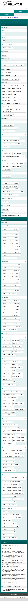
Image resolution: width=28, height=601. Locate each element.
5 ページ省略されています (10, 354)
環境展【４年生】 (21, 437)
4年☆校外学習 (6, 166)
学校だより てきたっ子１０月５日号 (11, 255)
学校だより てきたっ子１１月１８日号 (11, 246)
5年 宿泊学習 (16, 453)
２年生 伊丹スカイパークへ (9, 370)
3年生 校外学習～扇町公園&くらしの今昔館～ (13, 394)
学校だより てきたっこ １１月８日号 (11, 321)
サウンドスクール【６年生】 (9, 501)
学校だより (6, 82)
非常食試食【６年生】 (18, 499)
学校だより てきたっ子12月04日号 (10, 288)
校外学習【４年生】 (16, 434)
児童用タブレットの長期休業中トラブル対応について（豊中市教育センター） (13, 114)
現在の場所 (15, 17)
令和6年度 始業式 (7, 520)
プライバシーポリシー (21, 597)
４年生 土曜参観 (6, 434)
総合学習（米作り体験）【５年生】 (10, 464)
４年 (4, 160)
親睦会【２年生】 (6, 376)
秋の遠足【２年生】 (7, 373)
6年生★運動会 (6, 188)
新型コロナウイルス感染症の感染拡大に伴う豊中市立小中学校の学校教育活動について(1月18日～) (13, 561)
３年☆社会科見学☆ (7, 153)
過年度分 (21, 11)
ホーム (7, 11)
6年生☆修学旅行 (6, 191)
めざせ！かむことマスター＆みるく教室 (11, 143)
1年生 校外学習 (15, 340)
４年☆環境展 (20, 163)
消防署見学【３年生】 (18, 403)
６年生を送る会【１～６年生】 (9, 523)
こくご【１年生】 (17, 346)
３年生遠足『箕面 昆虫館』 (9, 412)
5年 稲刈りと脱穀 (7, 453)
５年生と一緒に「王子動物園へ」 (10, 364)
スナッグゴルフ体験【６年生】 (9, 496)
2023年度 (5, 261)
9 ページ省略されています (10, 470)
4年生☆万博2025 (6, 169)
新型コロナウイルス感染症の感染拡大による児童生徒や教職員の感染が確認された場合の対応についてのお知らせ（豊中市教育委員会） (13, 557)
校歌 (4, 37)
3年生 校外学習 (17, 153)
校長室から (6, 58)
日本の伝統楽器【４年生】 (19, 440)
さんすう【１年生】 (18, 349)
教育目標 (5, 52)
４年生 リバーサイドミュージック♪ (11, 427)
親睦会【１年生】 (6, 351)
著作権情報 (7, 597)
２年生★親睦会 (6, 146)
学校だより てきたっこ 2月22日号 (11, 270)
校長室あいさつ (19, 65)
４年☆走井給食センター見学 (9, 163)
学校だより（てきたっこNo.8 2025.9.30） (11, 91)
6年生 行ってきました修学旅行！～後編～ (12, 487)
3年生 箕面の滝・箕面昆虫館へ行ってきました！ (14, 156)
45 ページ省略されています (10, 537)
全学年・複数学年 (7, 198)
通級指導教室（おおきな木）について (10, 79)
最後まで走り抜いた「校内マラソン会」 (11, 514)
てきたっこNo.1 (5, 85)
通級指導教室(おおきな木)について (12, 76)
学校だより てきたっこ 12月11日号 (11, 315)
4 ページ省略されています (10, 384)
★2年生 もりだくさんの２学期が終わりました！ (14, 140)
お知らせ (7, 14)
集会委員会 (5, 201)
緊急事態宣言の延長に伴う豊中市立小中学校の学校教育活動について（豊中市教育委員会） (13, 575)
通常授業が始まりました (7, 548)
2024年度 (5, 297)
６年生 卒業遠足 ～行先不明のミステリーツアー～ (13, 478)
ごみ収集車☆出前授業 (16, 166)
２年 (4, 134)
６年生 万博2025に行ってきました (10, 194)
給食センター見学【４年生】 (9, 437)
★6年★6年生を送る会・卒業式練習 (10, 183)
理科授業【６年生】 (7, 499)
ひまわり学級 (6, 206)
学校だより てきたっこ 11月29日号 (11, 318)
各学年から (6, 118)
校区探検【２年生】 (7, 379)
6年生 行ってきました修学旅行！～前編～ (12, 490)
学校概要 (5, 27)
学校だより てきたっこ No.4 (9, 100)
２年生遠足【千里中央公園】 (9, 382)
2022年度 (5, 226)
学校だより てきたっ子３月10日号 (10, 229)
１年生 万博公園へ (7, 343)
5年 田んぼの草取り (7, 456)
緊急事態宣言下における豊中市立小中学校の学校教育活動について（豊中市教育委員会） (13, 579)
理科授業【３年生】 (7, 403)
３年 (4, 150)
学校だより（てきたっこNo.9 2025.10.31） (12, 88)
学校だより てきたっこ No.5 (9, 97)
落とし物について (13, 545)
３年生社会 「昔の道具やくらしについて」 (12, 391)
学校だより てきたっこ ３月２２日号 (11, 264)
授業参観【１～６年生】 (8, 534)
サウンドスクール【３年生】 (9, 400)
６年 (4, 180)
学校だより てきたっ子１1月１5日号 (11, 290)
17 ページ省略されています (10, 257)
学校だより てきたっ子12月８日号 (10, 243)
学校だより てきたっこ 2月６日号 (11, 303)
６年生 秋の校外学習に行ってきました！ (12, 481)
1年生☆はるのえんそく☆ (8, 131)
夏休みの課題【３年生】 (8, 409)
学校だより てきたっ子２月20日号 (10, 273)
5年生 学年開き (6, 176)
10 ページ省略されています (10, 504)
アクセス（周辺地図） (8, 44)
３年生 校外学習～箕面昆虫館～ (10, 397)
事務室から (6, 212)
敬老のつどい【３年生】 (8, 406)
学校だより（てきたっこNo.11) (18, 85)
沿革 (4, 30)
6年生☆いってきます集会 (17, 191)
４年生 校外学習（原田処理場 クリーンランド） (13, 431)
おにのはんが (6, 511)
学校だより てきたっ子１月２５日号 (11, 279)
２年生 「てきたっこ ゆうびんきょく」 (12, 361)
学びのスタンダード (8, 69)
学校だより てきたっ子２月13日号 (10, 234)
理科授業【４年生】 (7, 440)
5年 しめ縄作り (20, 450)
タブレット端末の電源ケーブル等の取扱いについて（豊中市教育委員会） (13, 110)
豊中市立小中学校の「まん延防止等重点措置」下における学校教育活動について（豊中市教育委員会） (13, 552)
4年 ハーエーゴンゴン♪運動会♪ (10, 424)
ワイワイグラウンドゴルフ (8, 517)
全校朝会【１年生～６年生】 (9, 529)
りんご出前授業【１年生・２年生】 (10, 526)
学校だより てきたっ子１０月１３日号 (11, 252)
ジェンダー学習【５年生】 (8, 461)
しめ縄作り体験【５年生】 (8, 459)
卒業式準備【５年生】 (19, 456)
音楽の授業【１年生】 (17, 351)
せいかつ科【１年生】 (7, 349)
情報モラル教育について (7, 107)
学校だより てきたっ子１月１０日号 (11, 282)
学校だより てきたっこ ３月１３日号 (11, 267)
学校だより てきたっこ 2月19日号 (11, 300)
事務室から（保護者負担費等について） (11, 215)
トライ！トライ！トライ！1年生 (10, 128)
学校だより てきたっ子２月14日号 (10, 276)
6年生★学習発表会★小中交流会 (10, 186)
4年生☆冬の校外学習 (7, 422)
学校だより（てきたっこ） (8, 65)
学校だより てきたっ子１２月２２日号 (11, 285)
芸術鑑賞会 (18, 517)
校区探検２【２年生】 (17, 376)
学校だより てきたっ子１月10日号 (10, 240)
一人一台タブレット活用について (11, 103)
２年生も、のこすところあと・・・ (10, 137)
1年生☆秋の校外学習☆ (8, 125)
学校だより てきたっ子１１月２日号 (11, 249)
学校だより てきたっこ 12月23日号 (11, 312)
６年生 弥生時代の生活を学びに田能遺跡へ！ (13, 493)
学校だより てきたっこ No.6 (9, 94)
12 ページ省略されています (10, 329)
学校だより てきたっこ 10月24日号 (11, 323)
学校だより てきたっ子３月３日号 (10, 232)
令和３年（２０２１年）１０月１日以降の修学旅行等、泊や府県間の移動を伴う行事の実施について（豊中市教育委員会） (13, 570)
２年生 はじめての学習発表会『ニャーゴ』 (12, 367)
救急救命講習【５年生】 (8, 467)
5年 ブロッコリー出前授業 (9, 450)
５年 (4, 173)
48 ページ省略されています (10, 582)
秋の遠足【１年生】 (7, 346)
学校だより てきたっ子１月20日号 (10, 237)
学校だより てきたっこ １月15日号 (11, 309)
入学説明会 (4, 545)
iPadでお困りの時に (19, 107)
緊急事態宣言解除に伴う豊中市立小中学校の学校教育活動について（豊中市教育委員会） (13, 565)
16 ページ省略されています (10, 293)
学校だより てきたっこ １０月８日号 (11, 326)
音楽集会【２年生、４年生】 (9, 531)
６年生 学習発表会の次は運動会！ (10, 484)
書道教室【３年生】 (19, 409)
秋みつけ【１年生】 (17, 343)
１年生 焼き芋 (6, 340)
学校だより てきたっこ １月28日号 (11, 306)
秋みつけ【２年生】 (17, 373)
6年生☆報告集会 (15, 188)
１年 (4, 122)
